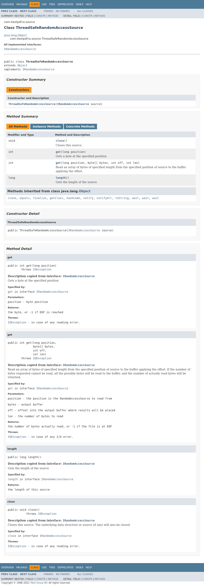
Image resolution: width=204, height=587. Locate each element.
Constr (40, 16)
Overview (7, 4)
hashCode (73, 198)
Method (53, 16)
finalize (39, 198)
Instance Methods (47, 126)
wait (135, 198)
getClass (56, 198)
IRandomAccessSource (20, 49)
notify (88, 198)
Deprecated (66, 4)
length (61, 177)
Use (44, 4)
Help (89, 4)
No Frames (63, 11)
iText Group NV (38, 582)
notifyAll (104, 198)
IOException (42, 269)
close (60, 140)
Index (79, 4)
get (58, 151)
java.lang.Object (15, 35)
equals (25, 198)
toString (122, 198)
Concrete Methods (80, 126)
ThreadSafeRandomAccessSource (31, 104)
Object (22, 65)
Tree (52, 4)
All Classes (85, 11)
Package (21, 4)
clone (12, 198)
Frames (49, 11)
